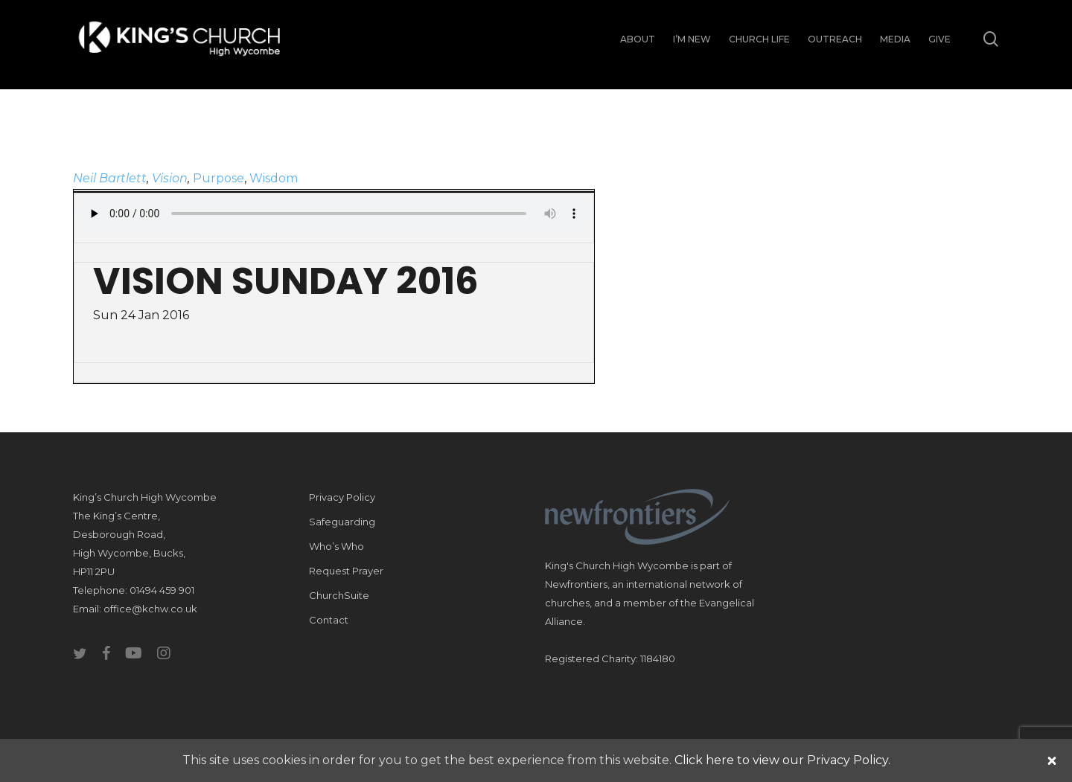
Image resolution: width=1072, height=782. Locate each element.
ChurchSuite (339, 595)
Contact (328, 620)
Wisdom (273, 178)
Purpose (218, 178)
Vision (170, 178)
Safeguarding (342, 522)
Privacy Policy (342, 497)
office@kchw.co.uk (150, 609)
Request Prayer (346, 571)
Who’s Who (336, 546)
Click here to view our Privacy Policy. (782, 760)
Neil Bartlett (110, 178)
